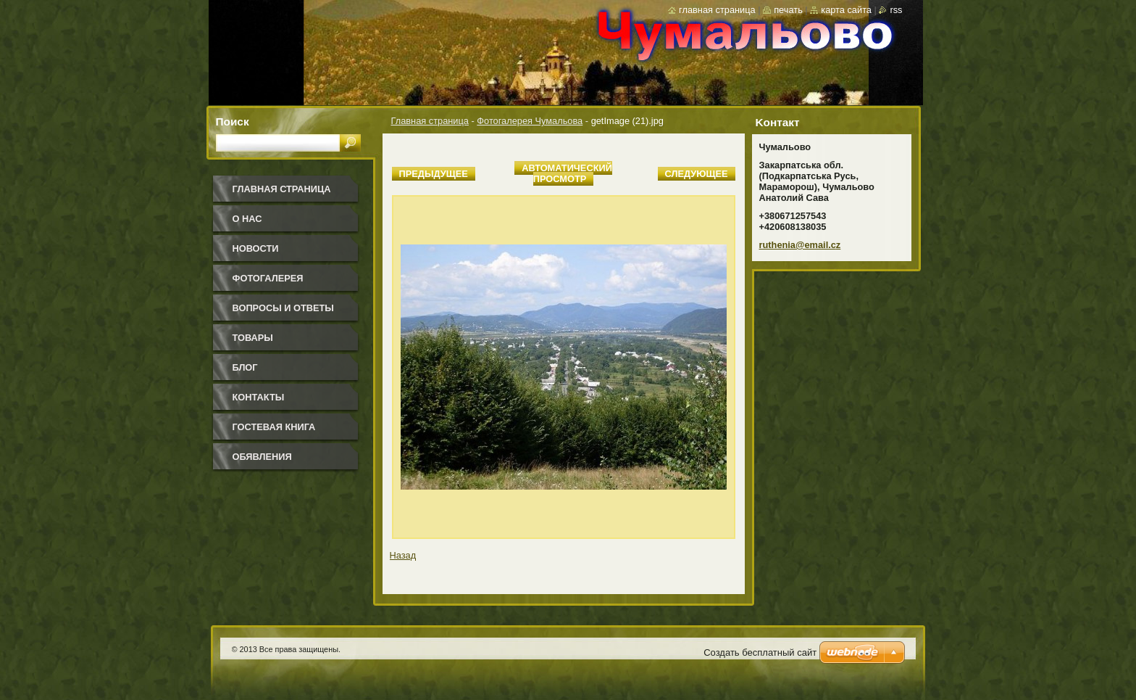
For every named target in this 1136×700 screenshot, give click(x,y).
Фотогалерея (268, 278)
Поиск (232, 121)
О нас (247, 218)
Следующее (696, 173)
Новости (256, 248)
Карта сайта (846, 9)
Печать (788, 9)
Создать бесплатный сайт (759, 652)
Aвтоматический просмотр (567, 173)
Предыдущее (433, 173)
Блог (245, 367)
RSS (896, 9)
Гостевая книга (274, 426)
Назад (403, 555)
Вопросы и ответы (283, 307)
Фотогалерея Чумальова (529, 120)
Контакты (259, 397)
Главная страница (430, 120)
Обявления (262, 456)
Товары (253, 337)
